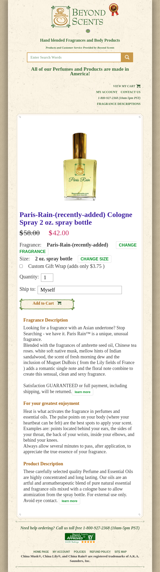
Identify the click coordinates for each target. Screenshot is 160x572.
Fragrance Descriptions (119, 104)
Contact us (131, 92)
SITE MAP (120, 551)
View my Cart (127, 86)
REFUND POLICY (100, 551)
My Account (107, 92)
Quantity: (29, 276)
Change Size (95, 259)
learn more (82, 392)
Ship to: (27, 289)
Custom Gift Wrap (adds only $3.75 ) (66, 266)
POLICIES (80, 551)
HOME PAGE (41, 551)
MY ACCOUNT (61, 551)
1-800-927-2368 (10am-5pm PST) (119, 98)
